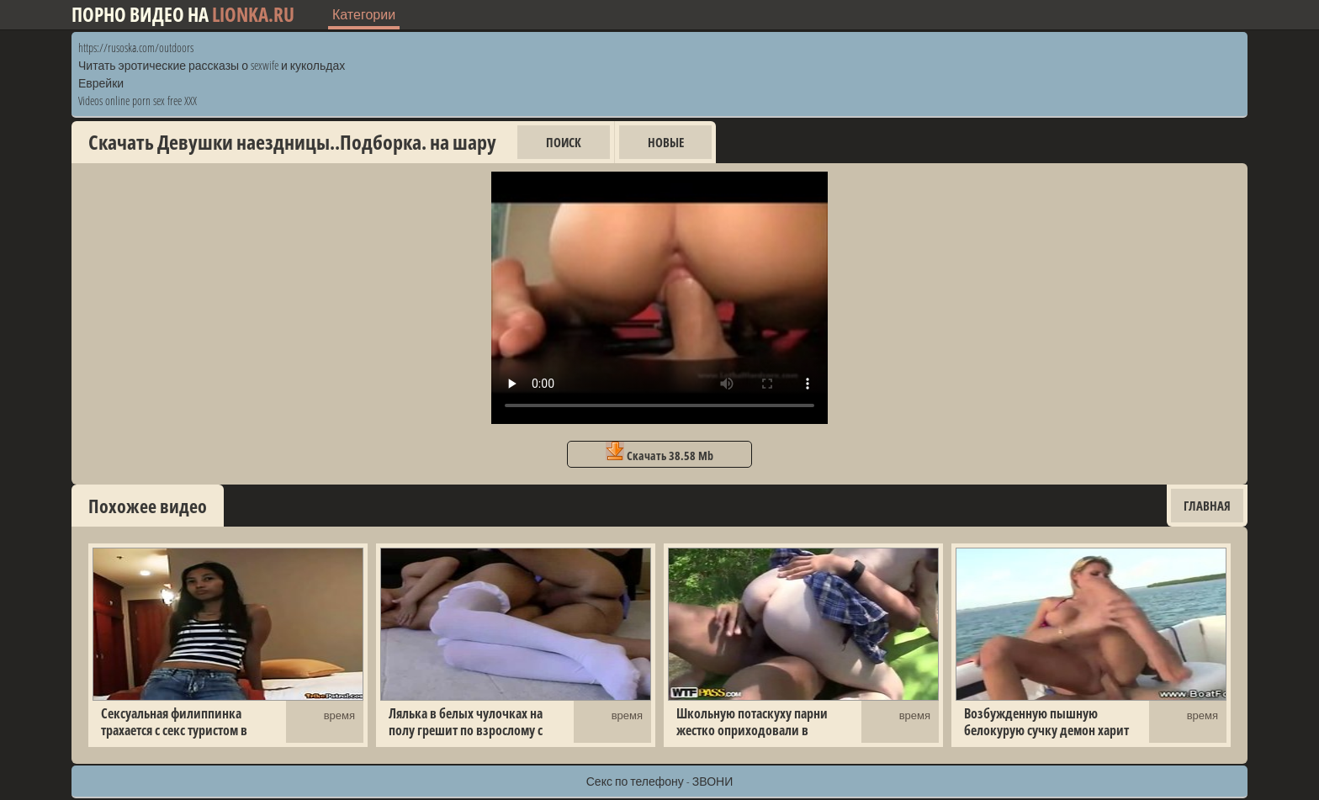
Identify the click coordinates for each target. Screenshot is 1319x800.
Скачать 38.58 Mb (659, 453)
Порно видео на (183, 14)
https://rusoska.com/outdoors (135, 48)
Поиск (563, 142)
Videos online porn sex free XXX (137, 101)
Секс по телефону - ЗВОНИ (660, 781)
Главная (1207, 505)
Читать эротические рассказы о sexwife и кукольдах (211, 65)
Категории (363, 14)
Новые (666, 142)
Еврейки (101, 83)
